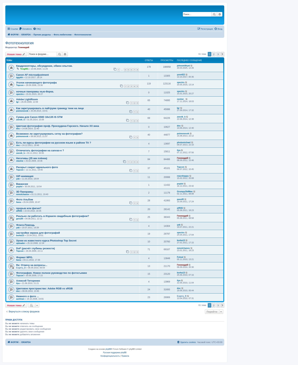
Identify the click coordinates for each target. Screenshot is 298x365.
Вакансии (22, 183)
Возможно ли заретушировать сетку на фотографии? (49, 133)
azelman (20, 299)
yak (18, 179)
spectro (181, 82)
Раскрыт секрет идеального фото (37, 167)
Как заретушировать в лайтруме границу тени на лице (50, 108)
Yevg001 (24, 69)
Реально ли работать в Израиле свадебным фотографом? (52, 216)
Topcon (20, 85)
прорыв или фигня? (28, 208)
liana (18, 202)
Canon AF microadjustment (32, 74)
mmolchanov (22, 194)
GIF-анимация (24, 176)
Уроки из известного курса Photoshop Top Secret (46, 240)
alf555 (19, 211)
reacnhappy (183, 176)
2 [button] (213, 54)
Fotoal (180, 257)
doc (18, 128)
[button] (222, 54)
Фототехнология (19, 43)
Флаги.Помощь (25, 225)
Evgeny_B (21, 268)
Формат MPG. (24, 257)
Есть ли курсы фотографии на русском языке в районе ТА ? (53, 142)
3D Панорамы (24, 191)
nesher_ (181, 99)
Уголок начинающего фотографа (36, 82)
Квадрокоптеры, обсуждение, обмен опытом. (44, 65)
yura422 (181, 74)
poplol (19, 186)
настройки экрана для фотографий (38, 232)
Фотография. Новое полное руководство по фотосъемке (51, 272)
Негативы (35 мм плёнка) (31, 158)
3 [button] (218, 54)
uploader (20, 243)
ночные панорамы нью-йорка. (35, 91)
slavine (19, 161)
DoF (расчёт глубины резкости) (35, 248)
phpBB (108, 349)
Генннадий (23, 47)
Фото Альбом (24, 199)
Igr (17, 102)
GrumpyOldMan (185, 191)
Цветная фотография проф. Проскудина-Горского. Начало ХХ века (57, 126)
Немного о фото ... (27, 296)
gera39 (19, 218)
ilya (178, 150)
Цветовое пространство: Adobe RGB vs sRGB (44, 288)
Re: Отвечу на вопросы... (31, 265)
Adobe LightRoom (27, 99)
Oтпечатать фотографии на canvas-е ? (40, 150)
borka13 (20, 235)
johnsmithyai (183, 65)
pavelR (180, 199)
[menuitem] (25, 29)
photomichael (184, 142)
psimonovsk (22, 111)
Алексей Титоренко (28, 280)
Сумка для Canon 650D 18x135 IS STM (39, 117)
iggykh (19, 77)
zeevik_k (20, 119)
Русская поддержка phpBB (114, 353)
